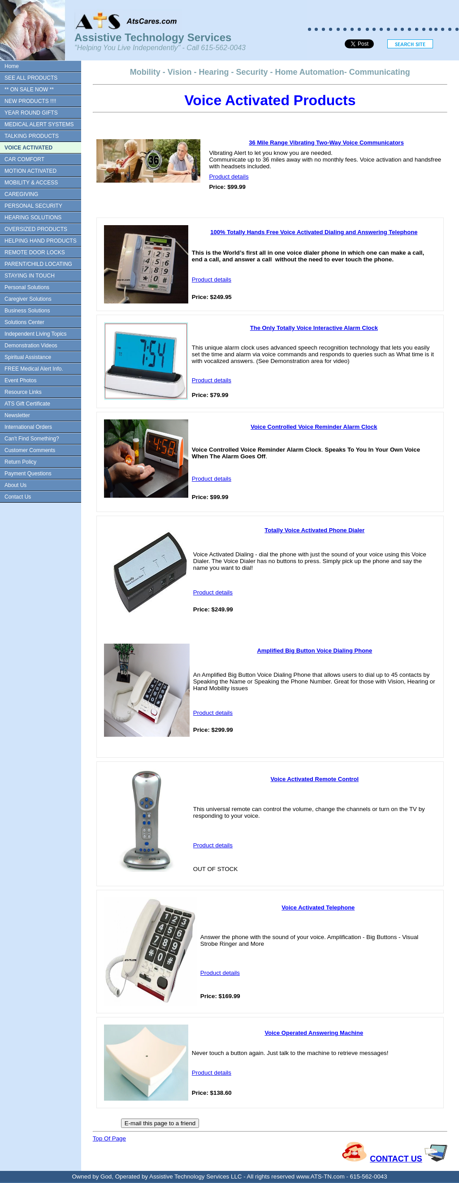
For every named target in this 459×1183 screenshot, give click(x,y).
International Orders (28, 427)
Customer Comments (29, 450)
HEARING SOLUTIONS (32, 217)
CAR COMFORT (24, 159)
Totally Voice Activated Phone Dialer (314, 530)
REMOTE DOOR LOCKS (34, 252)
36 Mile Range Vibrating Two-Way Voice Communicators (326, 142)
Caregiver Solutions (28, 299)
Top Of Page (109, 1138)
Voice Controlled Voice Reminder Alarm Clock (314, 426)
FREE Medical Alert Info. (33, 369)
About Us (15, 485)
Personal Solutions (26, 287)
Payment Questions (28, 473)
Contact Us (17, 497)
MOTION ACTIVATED (30, 171)
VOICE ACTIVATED (28, 148)
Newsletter (17, 415)
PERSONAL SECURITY (33, 206)
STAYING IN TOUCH (29, 276)
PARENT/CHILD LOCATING (38, 264)
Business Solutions (27, 310)
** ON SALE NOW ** (29, 89)
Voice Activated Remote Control (315, 779)
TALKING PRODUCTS (31, 136)
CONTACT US (396, 1158)
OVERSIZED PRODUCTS (35, 229)
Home (11, 66)
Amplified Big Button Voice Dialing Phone (314, 650)
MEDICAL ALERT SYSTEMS (39, 124)
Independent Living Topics (35, 334)
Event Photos (20, 380)
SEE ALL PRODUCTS (30, 78)
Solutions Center (24, 322)
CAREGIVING (21, 194)
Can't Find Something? (31, 439)
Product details (228, 176)
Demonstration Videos (30, 345)
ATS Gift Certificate (27, 404)
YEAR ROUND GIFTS (31, 113)
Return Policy (20, 462)
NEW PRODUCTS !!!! (30, 101)
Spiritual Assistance (27, 357)
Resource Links (23, 392)
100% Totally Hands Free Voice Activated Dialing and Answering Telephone (313, 232)
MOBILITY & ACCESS (31, 182)
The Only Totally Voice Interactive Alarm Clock (314, 328)
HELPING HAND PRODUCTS (40, 241)
